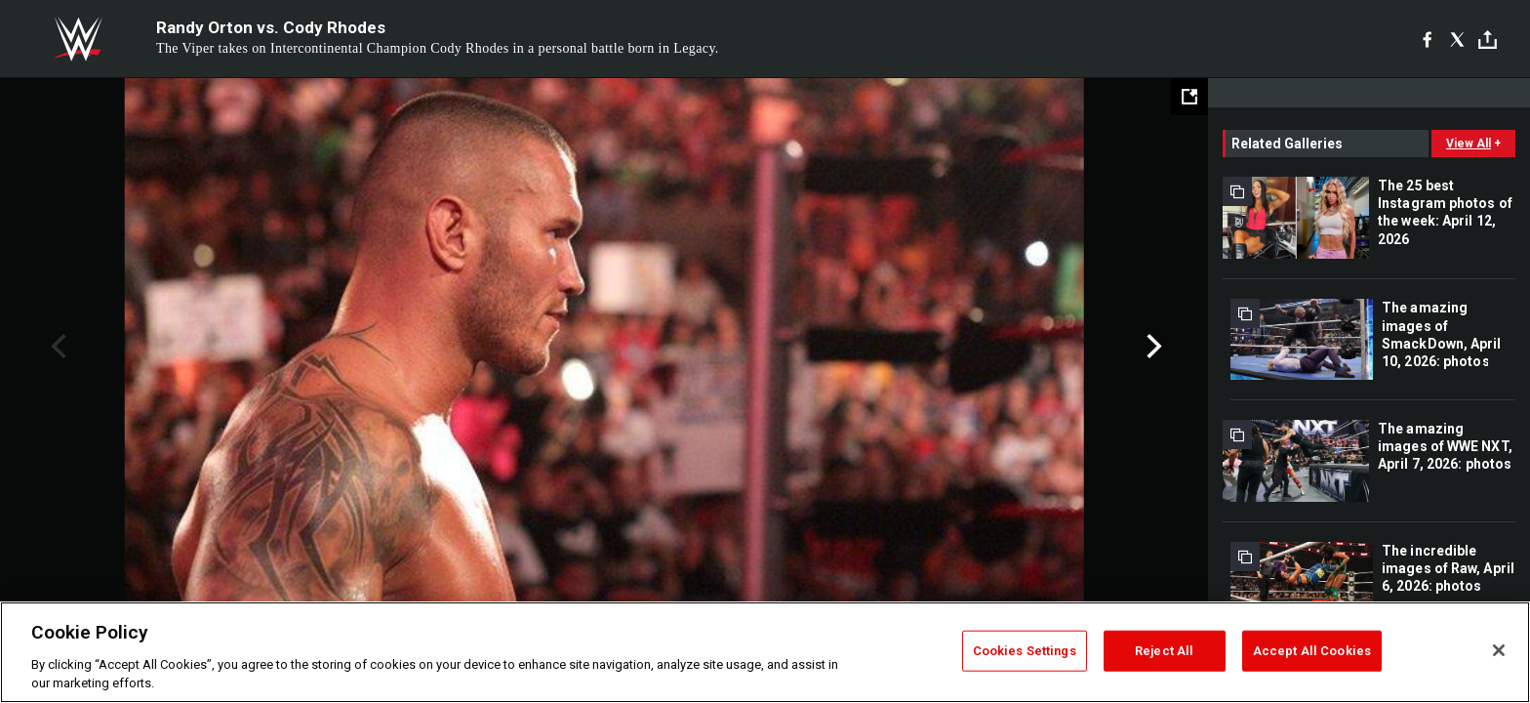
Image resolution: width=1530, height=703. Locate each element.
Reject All (1164, 650)
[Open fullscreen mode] (1189, 96)
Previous (56, 346)
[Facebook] (1427, 39)
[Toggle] (1487, 39)
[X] (1457, 39)
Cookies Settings (1024, 650)
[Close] (1498, 650)
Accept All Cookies (1312, 650)
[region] (765, 652)
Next (1152, 346)
